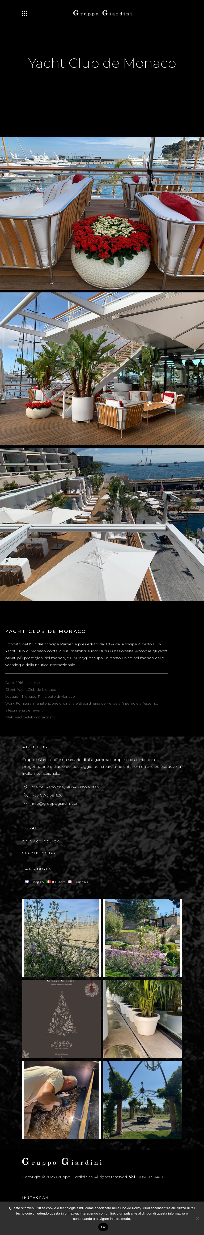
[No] (197, 1218)
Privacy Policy (41, 841)
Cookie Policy (39, 853)
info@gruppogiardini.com (56, 803)
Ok (103, 1227)
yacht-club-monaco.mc (35, 717)
